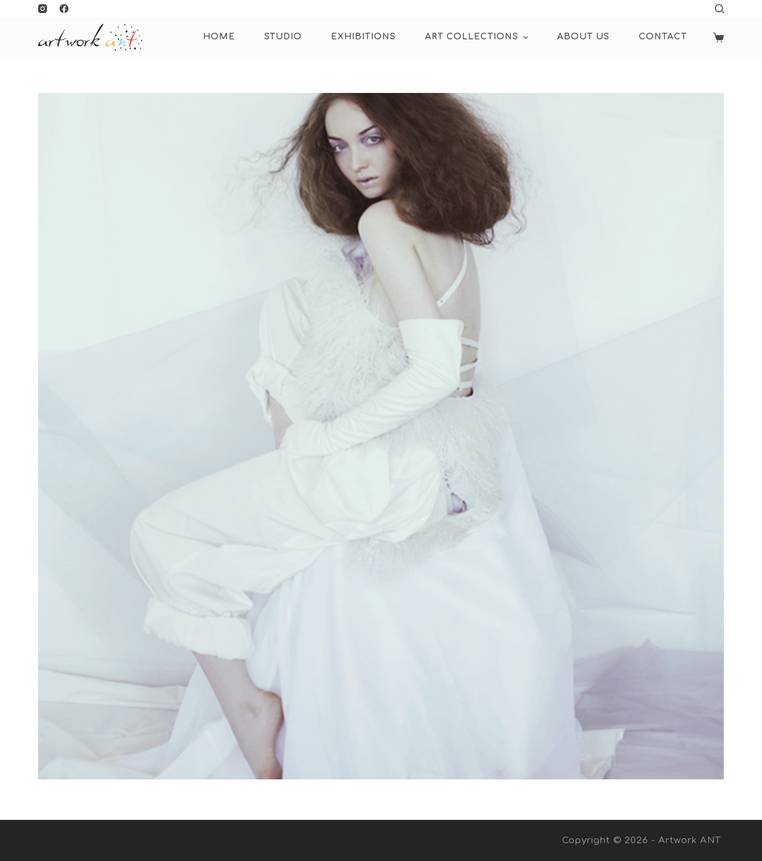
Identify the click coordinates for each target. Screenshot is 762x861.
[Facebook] (64, 8)
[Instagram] (42, 8)
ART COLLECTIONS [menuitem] (478, 37)
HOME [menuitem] (219, 36)
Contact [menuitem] (663, 36)
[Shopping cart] (718, 37)
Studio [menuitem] (283, 36)
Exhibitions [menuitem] (363, 36)
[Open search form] (719, 8)
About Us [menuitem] (583, 36)
